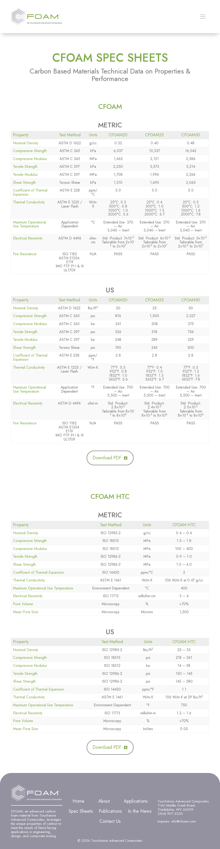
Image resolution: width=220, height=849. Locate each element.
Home (78, 801)
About (104, 801)
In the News (139, 811)
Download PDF (107, 458)
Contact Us (110, 821)
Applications (136, 801)
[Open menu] (202, 16)
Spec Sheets (81, 811)
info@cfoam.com (183, 821)
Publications (110, 811)
